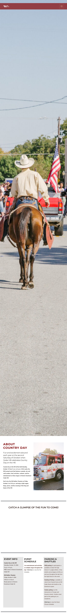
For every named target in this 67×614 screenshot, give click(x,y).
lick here (47, 602)
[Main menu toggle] (62, 3)
